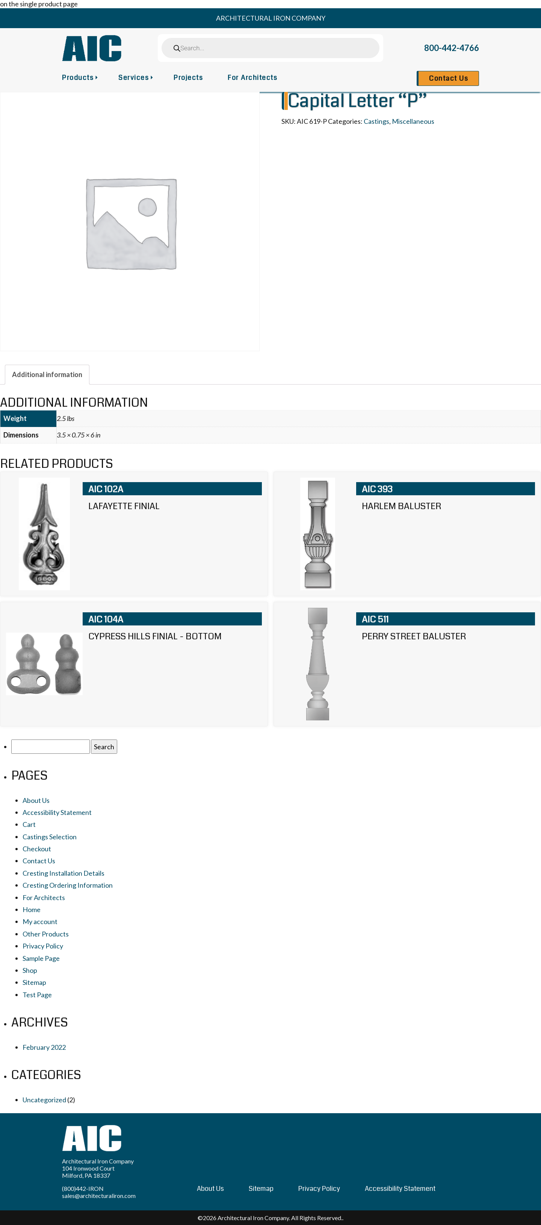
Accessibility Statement (57, 812)
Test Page (37, 995)
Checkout (37, 849)
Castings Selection (50, 837)
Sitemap (34, 982)
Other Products (46, 934)
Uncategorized (44, 1100)
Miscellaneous (413, 121)
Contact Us (448, 78)
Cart (29, 824)
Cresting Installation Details (63, 873)
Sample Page (41, 958)
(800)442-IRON (83, 1188)
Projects (188, 78)
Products (78, 78)
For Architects (252, 78)
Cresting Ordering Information (68, 885)
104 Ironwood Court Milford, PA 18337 (88, 1172)
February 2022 (44, 1047)
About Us (36, 800)
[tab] (47, 374)
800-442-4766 (451, 48)
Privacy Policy (43, 946)
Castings (376, 121)
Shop (30, 970)
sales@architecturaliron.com (99, 1195)
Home (32, 909)
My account (40, 921)
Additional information (47, 374)
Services (133, 78)
